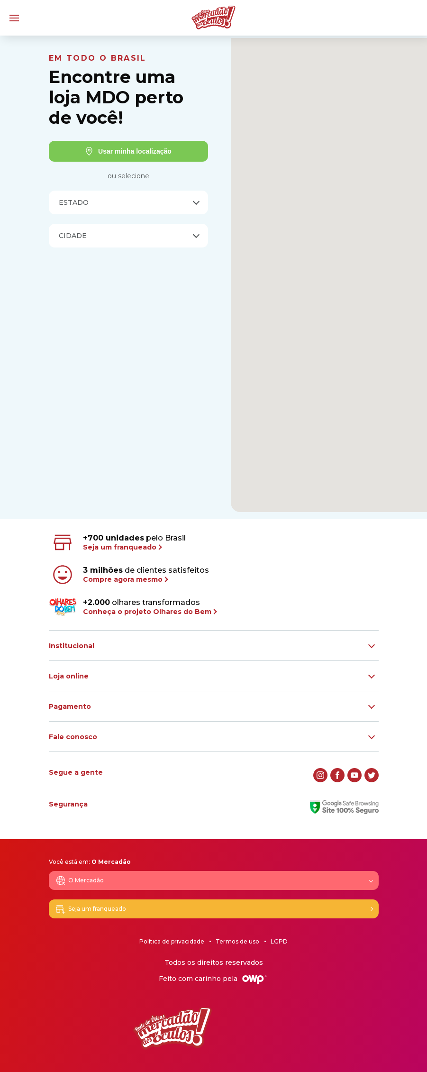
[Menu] (14, 18)
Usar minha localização (128, 151)
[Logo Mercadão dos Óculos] (213, 17)
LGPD (279, 941)
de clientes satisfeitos (130, 575)
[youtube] (354, 775)
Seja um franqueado (90, 909)
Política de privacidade (171, 941)
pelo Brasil (118, 542)
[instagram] (320, 775)
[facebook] (337, 775)
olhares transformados (132, 607)
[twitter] (371, 775)
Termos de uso (237, 941)
